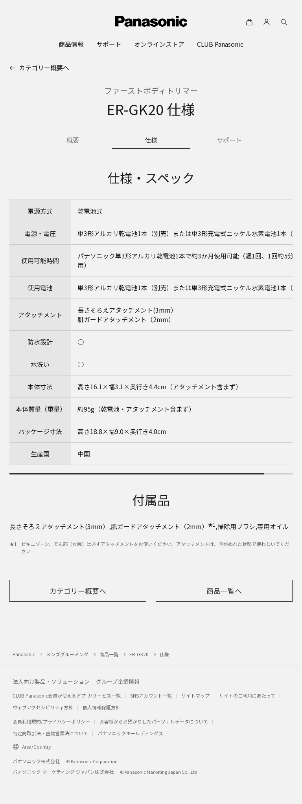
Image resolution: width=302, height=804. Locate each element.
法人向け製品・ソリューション (51, 681)
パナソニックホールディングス (130, 733)
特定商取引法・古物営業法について (50, 733)
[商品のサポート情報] (229, 141)
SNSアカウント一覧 (151, 695)
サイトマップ (195, 695)
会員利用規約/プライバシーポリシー (51, 721)
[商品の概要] (72, 141)
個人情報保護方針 (101, 707)
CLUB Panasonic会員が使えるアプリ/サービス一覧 (67, 695)
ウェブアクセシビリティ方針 (43, 707)
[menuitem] (71, 44)
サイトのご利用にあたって (247, 695)
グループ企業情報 (118, 681)
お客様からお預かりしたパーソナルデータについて (153, 721)
